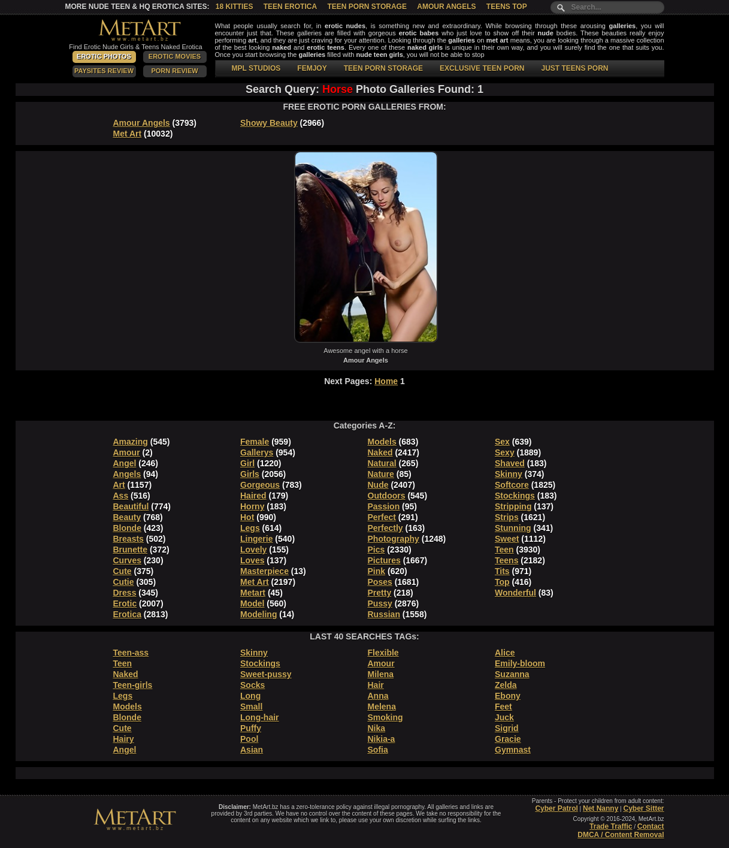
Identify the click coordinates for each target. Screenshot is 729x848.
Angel (125, 463)
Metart (252, 592)
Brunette (130, 549)
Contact (650, 826)
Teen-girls (133, 685)
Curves (127, 560)
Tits (502, 571)
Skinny (508, 474)
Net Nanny (600, 808)
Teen (504, 549)
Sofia (378, 750)
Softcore (512, 485)
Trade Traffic (610, 826)
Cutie (123, 582)
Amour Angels (446, 6)
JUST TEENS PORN (574, 68)
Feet (503, 706)
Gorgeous (260, 485)
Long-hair (259, 717)
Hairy (123, 739)
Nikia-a (381, 739)
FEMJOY (311, 68)
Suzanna (512, 674)
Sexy (505, 452)
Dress (125, 592)
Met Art (127, 133)
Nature (381, 474)
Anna (378, 696)
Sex (502, 441)
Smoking (385, 717)
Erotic (125, 603)
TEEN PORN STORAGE (383, 68)
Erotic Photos (104, 56)
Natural (382, 463)
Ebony (508, 696)
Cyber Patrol (556, 808)
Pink (377, 571)
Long (250, 696)
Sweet (507, 539)
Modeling (258, 614)
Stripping (513, 506)
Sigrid (507, 728)
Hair (376, 685)
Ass (121, 495)
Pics (376, 549)
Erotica (127, 614)
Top (502, 582)
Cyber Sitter (643, 808)
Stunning (513, 528)
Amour (126, 452)
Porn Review (174, 70)
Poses (380, 582)
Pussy (380, 603)
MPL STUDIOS (256, 68)
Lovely (253, 549)
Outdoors (387, 495)
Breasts (128, 539)
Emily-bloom (520, 663)
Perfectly (385, 528)
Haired (253, 495)
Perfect (382, 517)
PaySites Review (104, 70)
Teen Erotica (290, 6)
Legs (250, 528)
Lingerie (256, 539)
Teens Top (506, 6)
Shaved (510, 463)
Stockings (515, 495)
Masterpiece (264, 571)
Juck (504, 717)
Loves (252, 560)
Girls (249, 474)
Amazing (130, 441)
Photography (393, 539)
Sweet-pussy (266, 674)
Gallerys (256, 452)
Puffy (250, 728)
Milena (381, 674)
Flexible (383, 652)
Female (254, 441)
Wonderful (515, 592)
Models (382, 441)
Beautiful (131, 506)
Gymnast (513, 750)
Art (119, 485)
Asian (251, 750)
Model (252, 603)
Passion (384, 506)
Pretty (380, 592)
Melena (382, 706)
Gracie (508, 739)
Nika (377, 728)
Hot (247, 517)
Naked (380, 452)
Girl (247, 463)
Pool (249, 739)
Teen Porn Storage (366, 6)
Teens (506, 560)
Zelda (506, 685)
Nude (378, 485)
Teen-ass (131, 652)
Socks (252, 685)
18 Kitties (234, 6)
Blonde (127, 528)
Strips (507, 517)
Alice (505, 652)
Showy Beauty (269, 123)
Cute (122, 571)
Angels (127, 474)
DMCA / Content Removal (620, 835)
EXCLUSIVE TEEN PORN (482, 68)
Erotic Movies (175, 56)
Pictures (384, 560)
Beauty (127, 517)
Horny (252, 506)
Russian (384, 614)
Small (251, 706)
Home (386, 381)
